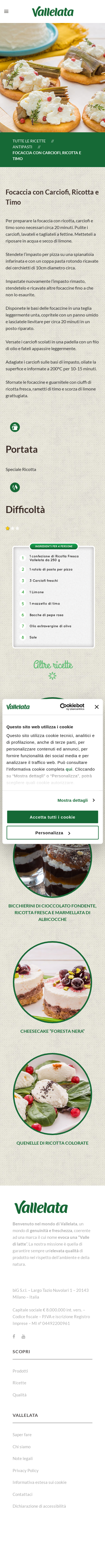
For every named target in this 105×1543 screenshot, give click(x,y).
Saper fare (22, 1434)
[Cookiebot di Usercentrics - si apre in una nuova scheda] (62, 707)
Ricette (19, 1382)
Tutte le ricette (29, 140)
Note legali (23, 1458)
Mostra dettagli (72, 800)
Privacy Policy (26, 1470)
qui (69, 769)
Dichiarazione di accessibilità (39, 1506)
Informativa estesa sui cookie (40, 1482)
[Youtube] (23, 1336)
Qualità (20, 1394)
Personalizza (52, 832)
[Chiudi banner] (97, 707)
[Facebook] (14, 1336)
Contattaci (22, 1494)
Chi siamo (22, 1446)
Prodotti (20, 1370)
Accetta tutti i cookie (52, 816)
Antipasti (22, 146)
